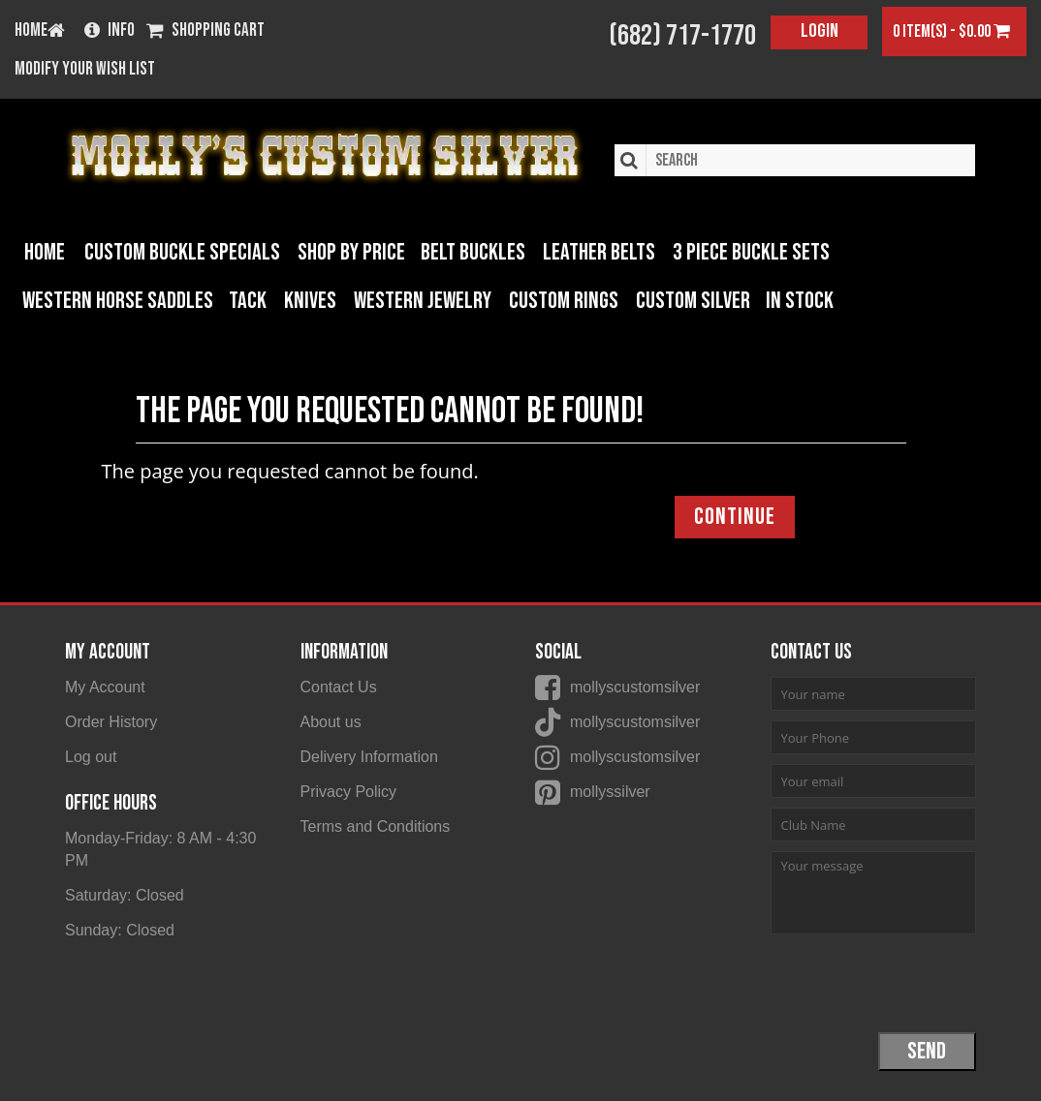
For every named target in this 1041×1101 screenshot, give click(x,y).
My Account (105, 687)
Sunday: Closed (119, 930)
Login (819, 31)
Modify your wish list (85, 70)
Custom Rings (563, 301)
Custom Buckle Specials (182, 252)
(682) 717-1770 (682, 35)
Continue (734, 517)
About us (331, 722)
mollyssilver (610, 791)
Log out (90, 757)
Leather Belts (599, 252)
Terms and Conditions (375, 826)
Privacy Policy (348, 791)
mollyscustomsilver (635, 687)
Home (44, 252)
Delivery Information (369, 757)
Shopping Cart (205, 31)
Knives (310, 301)
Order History (111, 722)
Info (109, 31)
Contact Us (338, 687)
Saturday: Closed (124, 895)
